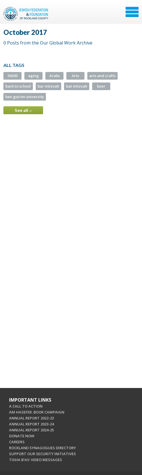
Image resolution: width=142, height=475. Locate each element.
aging (33, 75)
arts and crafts (102, 75)
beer (101, 86)
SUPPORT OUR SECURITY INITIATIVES (42, 453)
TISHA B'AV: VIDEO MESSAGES (35, 459)
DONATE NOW (21, 435)
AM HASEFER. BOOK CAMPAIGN (36, 412)
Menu (132, 12)
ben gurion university (24, 96)
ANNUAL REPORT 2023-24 (31, 424)
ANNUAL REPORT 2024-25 (31, 429)
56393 (13, 75)
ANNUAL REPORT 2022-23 (31, 418)
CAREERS (17, 441)
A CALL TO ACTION (26, 406)
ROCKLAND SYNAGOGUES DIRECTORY (42, 447)
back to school (18, 86)
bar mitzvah (48, 86)
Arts (75, 75)
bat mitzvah (76, 86)
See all (23, 110)
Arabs (54, 75)
